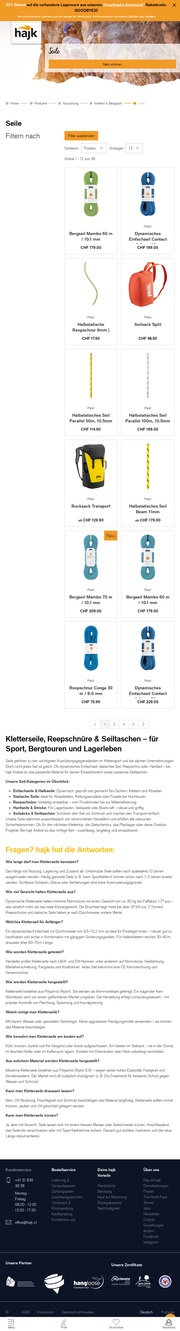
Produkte (40, 103)
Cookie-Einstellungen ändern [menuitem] (153, 1225)
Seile (141, 103)
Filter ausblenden (81, 135)
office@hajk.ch (26, 1222)
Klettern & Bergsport (108, 103)
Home (14, 103)
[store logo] (26, 32)
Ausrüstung (70, 103)
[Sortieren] (93, 148)
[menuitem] (63, 1191)
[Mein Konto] (63, 1324)
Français (167, 1312)
